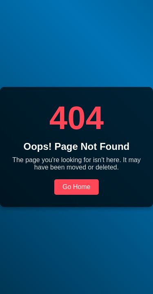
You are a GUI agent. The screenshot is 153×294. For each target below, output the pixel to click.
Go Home (76, 186)
